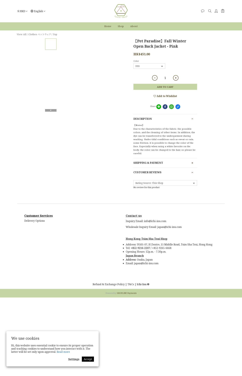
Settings (73, 359)
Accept (88, 359)
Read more (63, 352)
